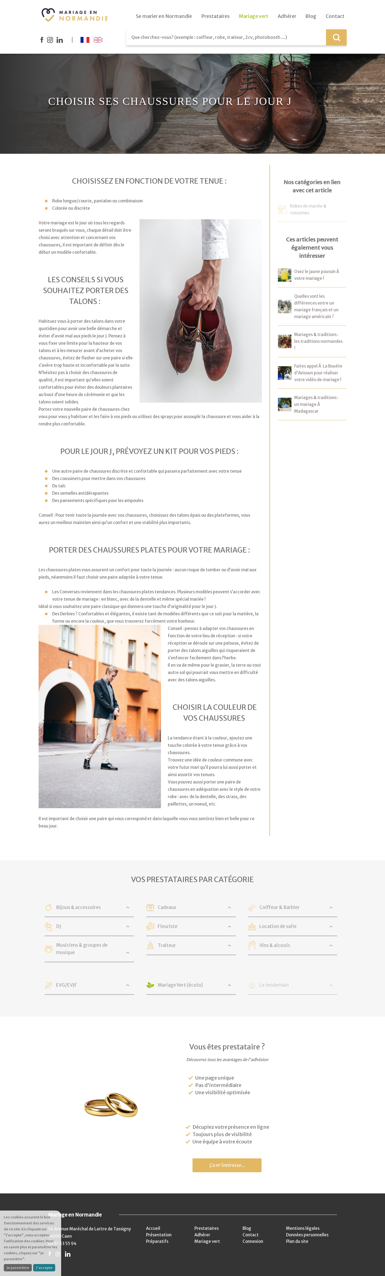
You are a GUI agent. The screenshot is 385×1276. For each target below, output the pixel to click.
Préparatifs (157, 1241)
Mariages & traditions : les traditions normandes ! (318, 341)
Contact (251, 1234)
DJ (58, 926)
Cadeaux (167, 907)
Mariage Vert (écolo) (180, 985)
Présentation (159, 1234)
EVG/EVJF (66, 985)
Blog (247, 1228)
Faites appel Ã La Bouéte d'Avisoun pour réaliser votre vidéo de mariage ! (318, 372)
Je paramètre (18, 1267)
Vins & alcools (274, 945)
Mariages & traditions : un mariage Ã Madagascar (316, 404)
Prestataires (206, 1228)
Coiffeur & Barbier (279, 907)
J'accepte (44, 1267)
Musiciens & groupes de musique (82, 948)
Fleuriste (168, 926)
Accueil (153, 1228)
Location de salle (278, 926)
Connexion (253, 1241)
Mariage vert (207, 1241)
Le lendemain (274, 985)
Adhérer (202, 1234)
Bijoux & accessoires (78, 907)
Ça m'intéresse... (227, 1165)
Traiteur (167, 945)
